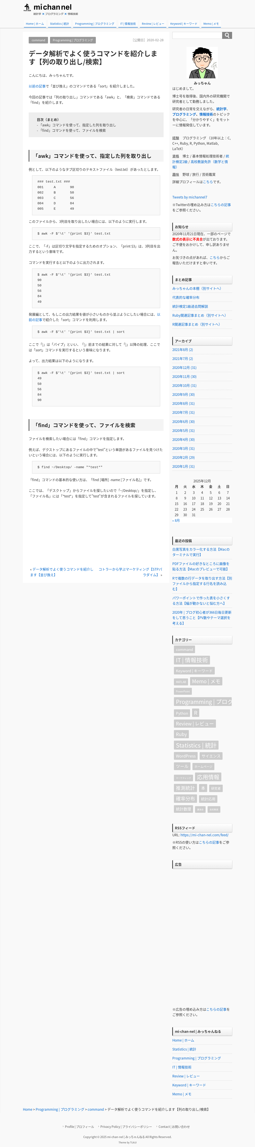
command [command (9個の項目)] (184, 650)
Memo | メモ (211, 24)
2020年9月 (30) (183, 394)
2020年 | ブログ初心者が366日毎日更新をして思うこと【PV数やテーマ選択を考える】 (201, 618)
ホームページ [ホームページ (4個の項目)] (203, 767)
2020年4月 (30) (183, 439)
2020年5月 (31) (183, 430)
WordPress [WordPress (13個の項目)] (186, 756)
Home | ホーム (35, 24)
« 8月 (176, 520)
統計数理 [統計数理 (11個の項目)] (183, 809)
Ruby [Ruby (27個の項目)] (181, 734)
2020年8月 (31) (183, 403)
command (38, 40)
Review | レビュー (153, 24)
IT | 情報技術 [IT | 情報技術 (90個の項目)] (192, 660)
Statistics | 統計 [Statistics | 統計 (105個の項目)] (196, 745)
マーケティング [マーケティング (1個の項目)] (183, 778)
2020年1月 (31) (183, 466)
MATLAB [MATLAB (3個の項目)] (181, 682)
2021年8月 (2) (182, 349)
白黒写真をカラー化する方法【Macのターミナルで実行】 (201, 552)
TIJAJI (133, 1143)
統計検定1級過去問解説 (190, 306)
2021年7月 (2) (182, 358)
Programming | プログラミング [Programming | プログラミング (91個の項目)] (204, 702)
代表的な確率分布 (185, 297)
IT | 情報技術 (128, 24)
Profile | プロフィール (80, 1127)
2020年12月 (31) (184, 367)
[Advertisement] (96, 534)
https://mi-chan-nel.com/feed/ (204, 835)
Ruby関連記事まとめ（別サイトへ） (200, 315)
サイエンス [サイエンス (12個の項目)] (211, 756)
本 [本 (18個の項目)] (203, 788)
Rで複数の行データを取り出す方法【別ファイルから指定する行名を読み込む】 (202, 584)
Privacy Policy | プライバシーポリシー (126, 1127)
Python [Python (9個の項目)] (182, 714)
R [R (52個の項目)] (195, 713)
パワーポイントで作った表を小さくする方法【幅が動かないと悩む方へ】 (201, 601)
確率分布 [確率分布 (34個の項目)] (185, 799)
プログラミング (184, 114)
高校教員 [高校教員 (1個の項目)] (214, 810)
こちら (208, 181)
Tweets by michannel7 (189, 197)
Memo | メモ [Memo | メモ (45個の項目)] (206, 681)
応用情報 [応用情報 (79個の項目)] (208, 778)
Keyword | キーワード (183, 24)
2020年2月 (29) (183, 457)
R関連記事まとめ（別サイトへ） (197, 324)
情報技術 (206, 114)
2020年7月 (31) (183, 412)
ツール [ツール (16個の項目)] (182, 767)
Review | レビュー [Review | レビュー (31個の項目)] (195, 724)
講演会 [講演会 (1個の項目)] (200, 810)
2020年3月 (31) (183, 448)
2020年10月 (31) (184, 385)
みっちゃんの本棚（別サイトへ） (197, 288)
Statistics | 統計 (59, 24)
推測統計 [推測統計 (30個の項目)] (185, 788)
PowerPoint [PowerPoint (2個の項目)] (183, 692)
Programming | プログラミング (94, 24)
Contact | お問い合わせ (174, 1127)
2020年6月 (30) (183, 421)
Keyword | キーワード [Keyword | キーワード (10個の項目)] (194, 671)
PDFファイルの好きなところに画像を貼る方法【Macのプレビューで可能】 (201, 567)
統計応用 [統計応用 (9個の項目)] (208, 799)
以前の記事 (37, 86)
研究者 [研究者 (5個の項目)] (216, 789)
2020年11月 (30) (184, 376)
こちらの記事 (221, 204)
